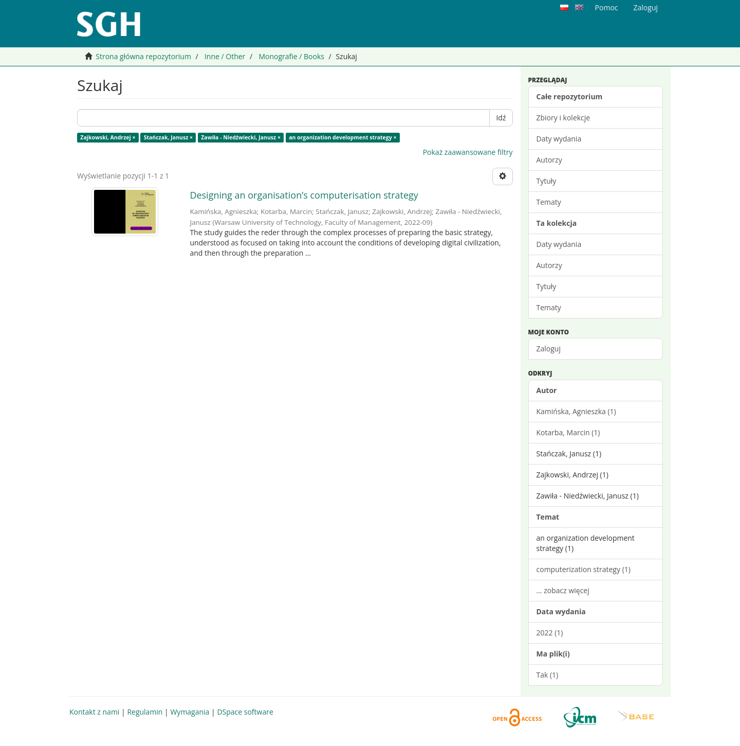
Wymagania (189, 712)
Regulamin (144, 712)
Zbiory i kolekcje (563, 117)
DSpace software (245, 712)
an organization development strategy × (342, 137)
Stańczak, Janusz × (168, 137)
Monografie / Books (291, 56)
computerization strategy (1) (583, 569)
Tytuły (546, 181)
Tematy (548, 202)
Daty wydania (559, 139)
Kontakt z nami (94, 712)
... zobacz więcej (562, 590)
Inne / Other (225, 56)
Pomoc (606, 7)
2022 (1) (549, 632)
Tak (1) (547, 675)
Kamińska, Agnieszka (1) (576, 411)
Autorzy (549, 160)
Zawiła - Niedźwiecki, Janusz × (241, 137)
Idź (501, 117)
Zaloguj (548, 348)
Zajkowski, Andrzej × (107, 137)
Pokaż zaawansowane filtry (468, 152)
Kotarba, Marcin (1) (568, 432)
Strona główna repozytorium (143, 56)
